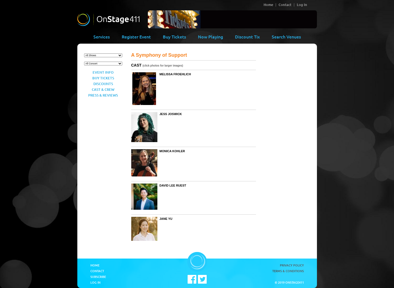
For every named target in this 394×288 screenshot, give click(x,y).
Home (268, 4)
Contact (285, 4)
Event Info (103, 72)
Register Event (136, 37)
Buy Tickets (174, 37)
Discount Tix (247, 37)
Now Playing (210, 37)
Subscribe (98, 276)
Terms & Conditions (288, 271)
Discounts (103, 83)
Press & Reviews (103, 95)
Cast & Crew (103, 89)
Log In (302, 4)
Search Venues (286, 37)
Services (101, 37)
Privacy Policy (292, 265)
